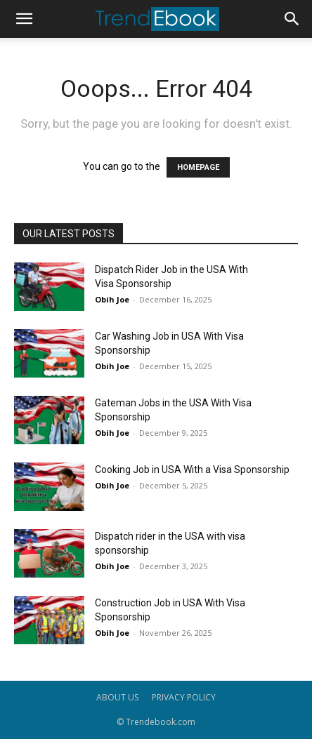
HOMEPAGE (198, 167)
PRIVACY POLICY (184, 697)
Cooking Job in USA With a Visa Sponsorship (192, 469)
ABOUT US (117, 697)
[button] (23, 19)
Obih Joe (112, 299)
